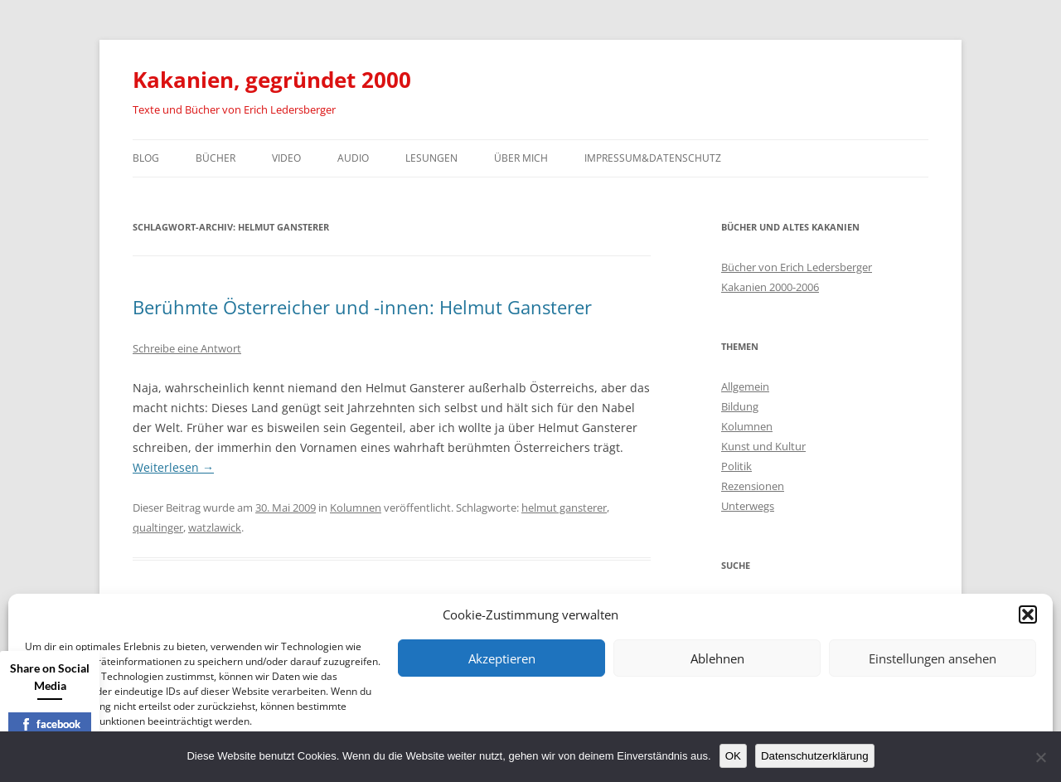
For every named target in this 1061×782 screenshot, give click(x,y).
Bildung (739, 406)
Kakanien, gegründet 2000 (272, 80)
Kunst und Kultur (763, 446)
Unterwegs (747, 505)
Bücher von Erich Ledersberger (796, 267)
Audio (353, 158)
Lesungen (431, 158)
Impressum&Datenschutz (652, 158)
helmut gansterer (564, 507)
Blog (146, 158)
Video (286, 158)
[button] (1028, 614)
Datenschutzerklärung (815, 756)
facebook (50, 724)
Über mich (521, 158)
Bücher (215, 158)
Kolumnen (355, 507)
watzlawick (214, 527)
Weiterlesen (173, 467)
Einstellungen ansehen (932, 658)
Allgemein (745, 386)
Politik (736, 466)
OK (733, 756)
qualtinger (158, 527)
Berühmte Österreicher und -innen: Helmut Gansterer (362, 306)
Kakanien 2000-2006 (770, 286)
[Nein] (1040, 757)
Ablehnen (717, 658)
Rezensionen (752, 485)
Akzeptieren (501, 658)
